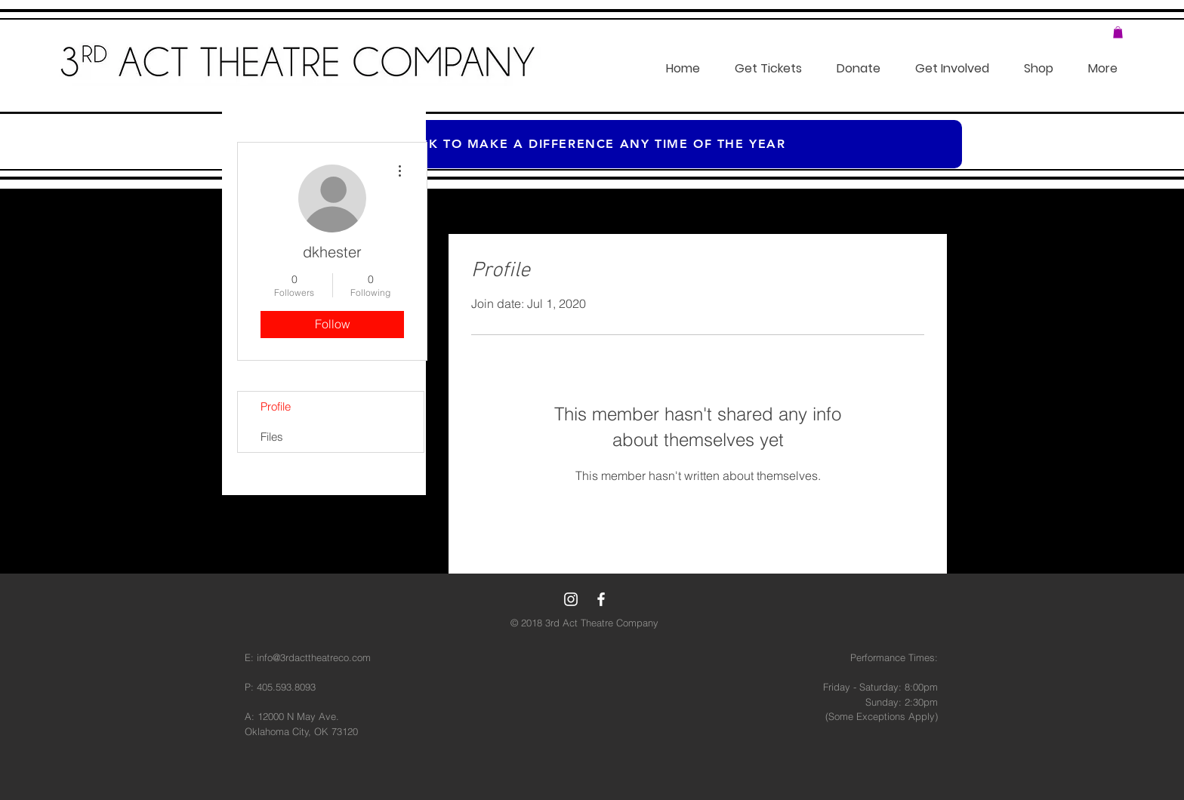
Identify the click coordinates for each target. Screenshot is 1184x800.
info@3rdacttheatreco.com (314, 657)
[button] (1118, 32)
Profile (276, 406)
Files (272, 436)
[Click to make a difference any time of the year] (592, 144)
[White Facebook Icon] (601, 599)
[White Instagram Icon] (571, 599)
